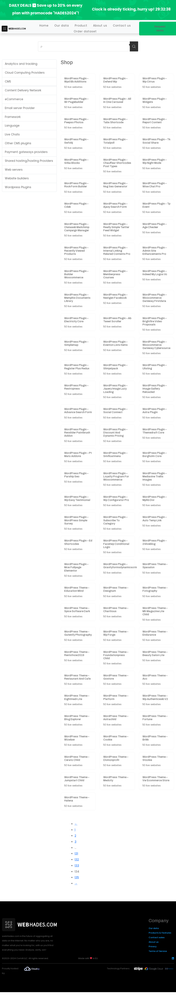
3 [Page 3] (75, 842)
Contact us (122, 26)
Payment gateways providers (26, 152)
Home (44, 26)
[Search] (134, 46)
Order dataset (85, 31)
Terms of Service (158, 951)
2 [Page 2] (75, 836)
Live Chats (12, 134)
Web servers (14, 170)
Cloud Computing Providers (25, 73)
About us (100, 26)
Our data (61, 26)
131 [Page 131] (76, 854)
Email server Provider (20, 108)
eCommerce (14, 99)
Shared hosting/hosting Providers (29, 161)
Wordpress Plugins (18, 187)
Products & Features (160, 932)
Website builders (17, 178)
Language (12, 126)
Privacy (153, 946)
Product (81, 26)
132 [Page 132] (77, 860)
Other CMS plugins (18, 143)
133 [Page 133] (77, 866)
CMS (8, 81)
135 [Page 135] (77, 877)
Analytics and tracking (21, 64)
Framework (13, 117)
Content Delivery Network (23, 90)
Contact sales (156, 937)
